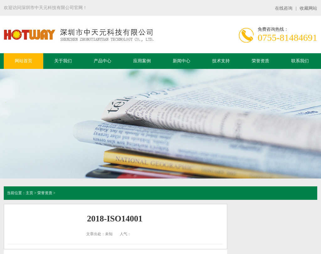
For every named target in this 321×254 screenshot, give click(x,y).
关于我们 (63, 61)
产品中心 (102, 61)
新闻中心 (181, 61)
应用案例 (142, 61)
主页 (29, 193)
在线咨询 (283, 8)
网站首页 (23, 61)
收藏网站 (308, 8)
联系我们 (300, 61)
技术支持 (221, 61)
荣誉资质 (260, 61)
